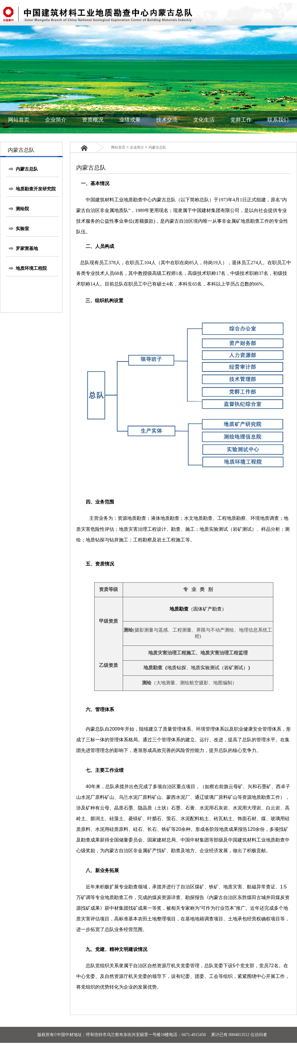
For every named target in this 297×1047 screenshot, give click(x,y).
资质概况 (92, 120)
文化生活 (204, 120)
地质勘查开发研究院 (32, 189)
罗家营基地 (23, 248)
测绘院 (19, 208)
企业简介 (55, 120)
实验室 (19, 228)
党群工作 (241, 120)
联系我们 (278, 120)
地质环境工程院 (28, 268)
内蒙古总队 (23, 169)
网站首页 (18, 120)
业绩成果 (129, 120)
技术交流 (167, 120)
